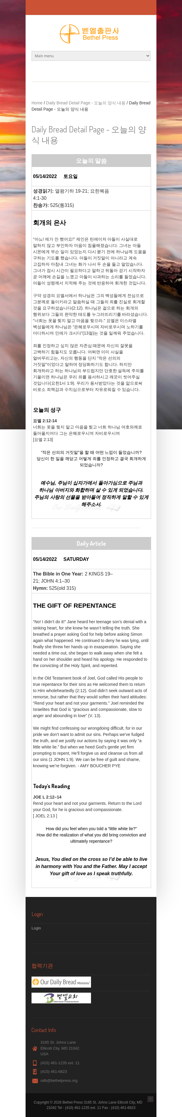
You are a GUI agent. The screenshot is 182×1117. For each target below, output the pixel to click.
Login (36, 928)
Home (37, 102)
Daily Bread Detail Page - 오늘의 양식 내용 (85, 102)
